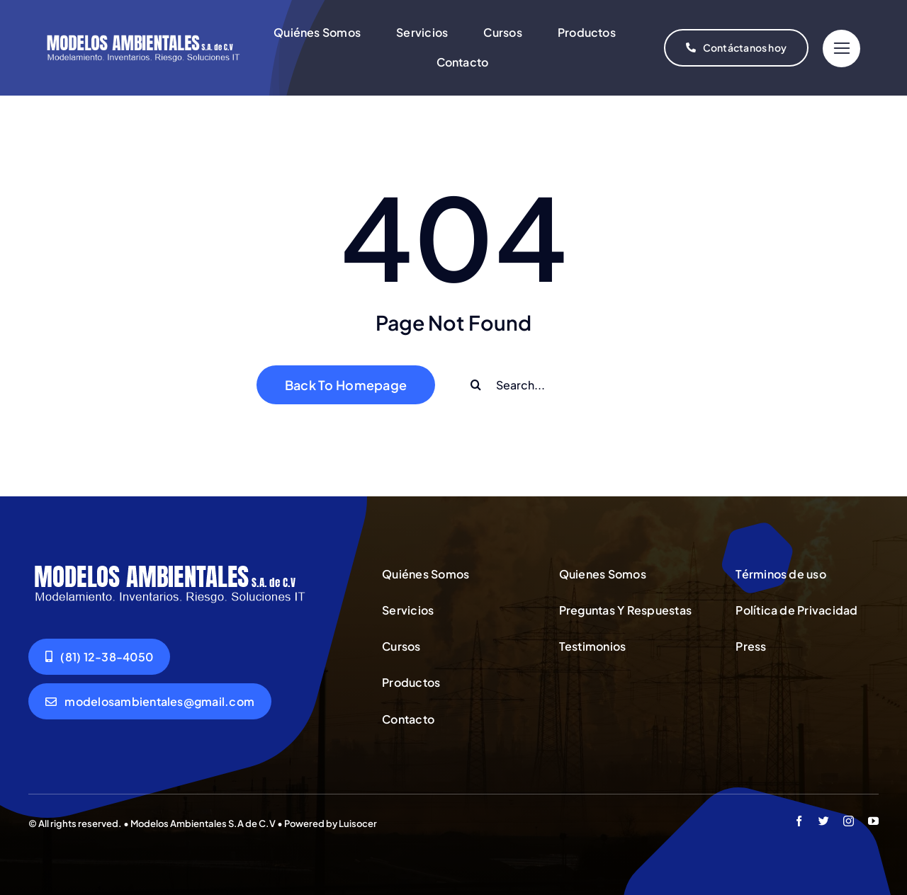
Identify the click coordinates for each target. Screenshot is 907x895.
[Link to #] (841, 48)
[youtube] (873, 821)
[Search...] (553, 384)
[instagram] (848, 821)
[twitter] (823, 821)
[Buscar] (475, 384)
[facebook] (799, 821)
